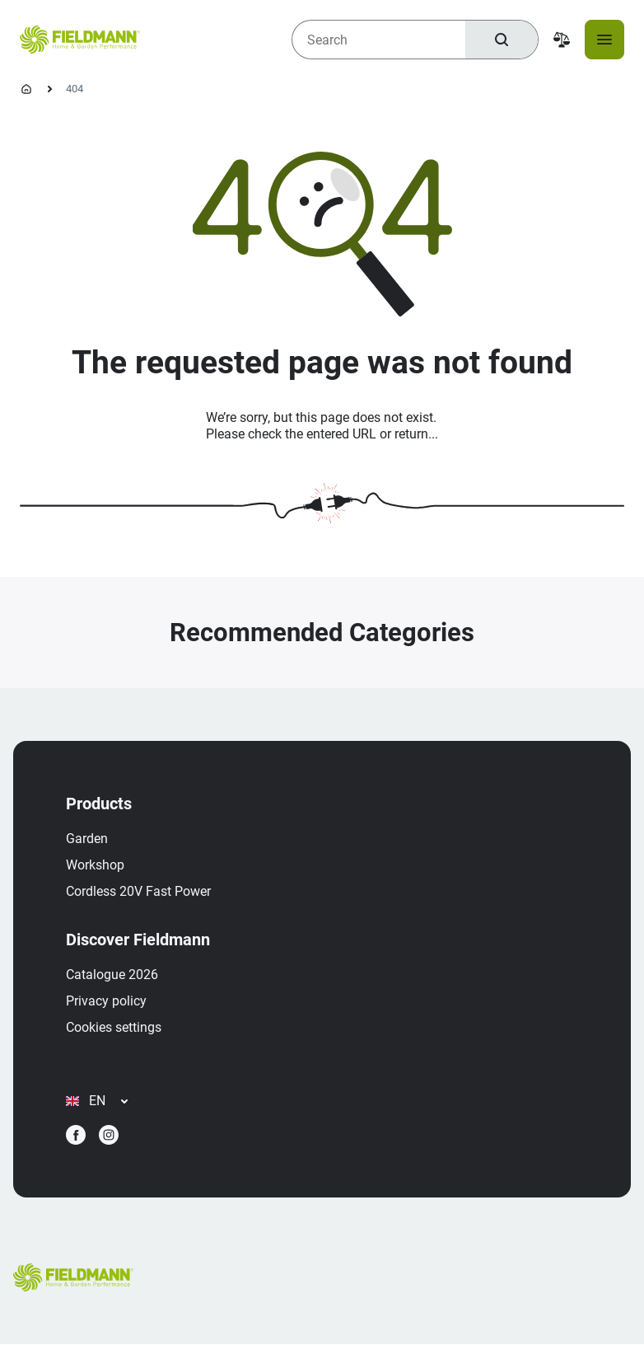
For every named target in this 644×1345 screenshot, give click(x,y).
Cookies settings (113, 1027)
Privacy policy (106, 1001)
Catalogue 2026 (112, 974)
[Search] (501, 40)
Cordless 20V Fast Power (138, 891)
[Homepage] (26, 89)
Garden (87, 838)
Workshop (95, 865)
